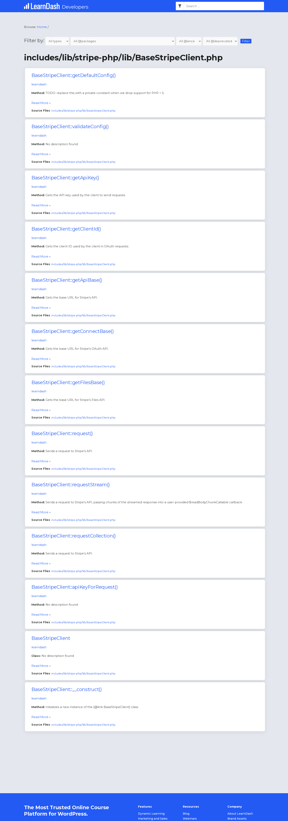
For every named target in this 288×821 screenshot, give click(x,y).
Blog (186, 814)
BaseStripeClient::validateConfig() (70, 126)
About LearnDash (240, 814)
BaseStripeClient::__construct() (66, 689)
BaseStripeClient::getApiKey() (65, 178)
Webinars (190, 819)
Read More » (41, 102)
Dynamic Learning (151, 814)
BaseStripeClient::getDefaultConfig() (73, 75)
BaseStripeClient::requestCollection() (73, 536)
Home (42, 27)
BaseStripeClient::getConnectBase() (72, 331)
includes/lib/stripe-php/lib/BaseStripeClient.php (83, 110)
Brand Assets (237, 819)
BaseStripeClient (50, 638)
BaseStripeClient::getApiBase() (66, 280)
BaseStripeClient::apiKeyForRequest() (74, 587)
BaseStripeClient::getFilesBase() (68, 382)
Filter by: (47, 40)
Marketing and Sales (153, 819)
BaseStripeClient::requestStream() (70, 485)
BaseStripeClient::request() (62, 433)
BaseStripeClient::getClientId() (66, 229)
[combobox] (224, 6)
